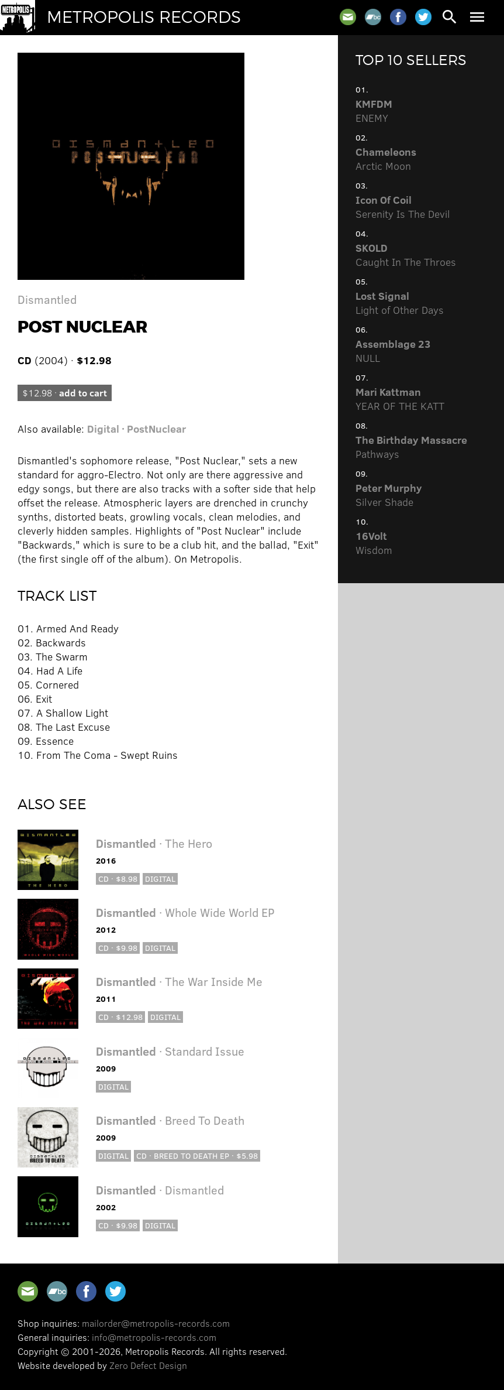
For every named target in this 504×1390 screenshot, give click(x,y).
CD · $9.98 (117, 947)
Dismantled (47, 299)
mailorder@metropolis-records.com (156, 1323)
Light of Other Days (399, 303)
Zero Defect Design (148, 1365)
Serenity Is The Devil (402, 207)
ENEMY (373, 111)
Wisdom (373, 543)
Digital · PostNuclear (136, 429)
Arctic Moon (385, 159)
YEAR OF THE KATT (399, 399)
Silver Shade (388, 495)
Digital (160, 878)
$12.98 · (64, 392)
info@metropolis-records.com (154, 1337)
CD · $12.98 (120, 1016)
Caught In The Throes (405, 255)
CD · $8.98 (117, 878)
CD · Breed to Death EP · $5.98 (197, 1155)
